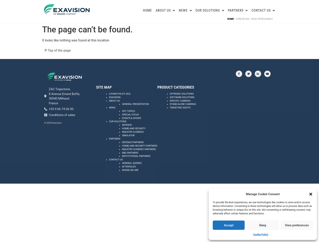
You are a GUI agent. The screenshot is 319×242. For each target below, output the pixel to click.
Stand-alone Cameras (183, 115)
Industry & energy (133, 143)
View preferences (297, 225)
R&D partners (130, 164)
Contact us (263, 10)
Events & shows (131, 129)
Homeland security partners (139, 157)
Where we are (130, 181)
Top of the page (57, 50)
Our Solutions (210, 10)
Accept (229, 225)
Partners (238, 10)
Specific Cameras (180, 112)
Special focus (130, 126)
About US (165, 10)
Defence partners (133, 153)
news (185, 10)
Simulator (128, 147)
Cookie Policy (260, 234)
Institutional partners (136, 167)
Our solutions (117, 133)
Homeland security (133, 140)
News (112, 119)
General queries (132, 174)
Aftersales (129, 178)
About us (114, 112)
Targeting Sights (180, 119)
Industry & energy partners (139, 160)
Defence (127, 136)
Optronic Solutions (182, 105)
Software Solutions (182, 108)
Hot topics (128, 122)
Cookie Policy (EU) (119, 105)
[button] (311, 194)
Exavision (114, 108)
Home (147, 10)
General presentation (135, 115)
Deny (262, 225)
